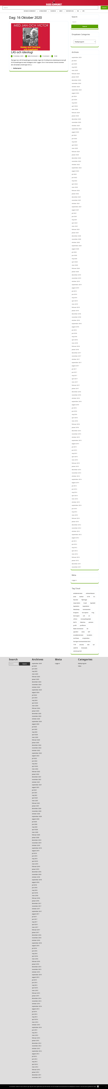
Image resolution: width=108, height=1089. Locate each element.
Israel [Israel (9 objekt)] (85, 603)
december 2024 (76, 80)
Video (83, 750)
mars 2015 (75, 460)
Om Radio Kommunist (30, 11)
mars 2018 (75, 343)
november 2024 (76, 83)
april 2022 (75, 184)
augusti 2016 (75, 405)
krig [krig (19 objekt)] (93, 613)
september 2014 (77, 479)
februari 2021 (76, 230)
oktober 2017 (76, 359)
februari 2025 (76, 74)
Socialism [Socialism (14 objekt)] (89, 635)
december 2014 (76, 470)
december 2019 (76, 275)
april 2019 (75, 301)
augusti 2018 (75, 327)
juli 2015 (74, 447)
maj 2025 (74, 67)
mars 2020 (75, 265)
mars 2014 (75, 499)
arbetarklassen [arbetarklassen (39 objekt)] (90, 594)
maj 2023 (74, 142)
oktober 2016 (76, 398)
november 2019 (76, 278)
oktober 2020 (76, 243)
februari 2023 (76, 152)
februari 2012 (76, 557)
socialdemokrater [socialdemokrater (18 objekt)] (78, 635)
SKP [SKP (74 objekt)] (89, 632)
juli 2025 (74, 61)
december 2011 (76, 564)
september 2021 (77, 207)
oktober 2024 (76, 87)
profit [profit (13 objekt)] (75, 626)
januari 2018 (75, 350)
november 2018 (76, 317)
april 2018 (75, 340)
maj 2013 (74, 512)
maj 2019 (74, 298)
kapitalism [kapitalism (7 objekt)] (76, 606)
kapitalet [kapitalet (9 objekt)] (92, 603)
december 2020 (76, 236)
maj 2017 (74, 376)
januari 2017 (75, 389)
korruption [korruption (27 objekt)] (85, 613)
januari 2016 (75, 428)
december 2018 (76, 314)
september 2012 (77, 535)
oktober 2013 (76, 502)
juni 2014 (74, 489)
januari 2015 (75, 466)
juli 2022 (74, 174)
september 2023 (77, 129)
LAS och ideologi (22, 52)
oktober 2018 (76, 320)
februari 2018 (76, 346)
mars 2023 (75, 148)
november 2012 (76, 528)
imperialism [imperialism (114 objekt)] (76, 603)
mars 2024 (75, 109)
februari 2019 (76, 307)
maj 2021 (74, 220)
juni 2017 (74, 372)
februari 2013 (76, 518)
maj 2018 (74, 337)
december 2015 (76, 431)
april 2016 (75, 418)
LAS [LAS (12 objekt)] (84, 616)
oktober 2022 (76, 165)
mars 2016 (75, 421)
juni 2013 (74, 509)
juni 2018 (74, 333)
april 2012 (75, 551)
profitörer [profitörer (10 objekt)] (83, 626)
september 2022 (77, 168)
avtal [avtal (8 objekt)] (74, 597)
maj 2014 (74, 492)
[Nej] (106, 1086)
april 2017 (75, 379)
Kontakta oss (70, 11)
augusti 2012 (75, 538)
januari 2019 (75, 311)
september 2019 (77, 285)
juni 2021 (74, 217)
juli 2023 (74, 135)
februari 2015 (76, 463)
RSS (78, 11)
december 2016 (76, 392)
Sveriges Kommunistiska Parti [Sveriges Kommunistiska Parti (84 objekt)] (81, 642)
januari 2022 (75, 194)
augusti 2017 (75, 366)
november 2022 (76, 161)
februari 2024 (76, 113)
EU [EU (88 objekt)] (94, 597)
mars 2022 (75, 187)
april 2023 (75, 145)
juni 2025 (74, 64)
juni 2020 (74, 255)
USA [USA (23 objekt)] (88, 645)
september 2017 (77, 363)
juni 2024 (74, 100)
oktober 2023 (76, 126)
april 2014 (75, 496)
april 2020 (75, 262)
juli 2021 (74, 213)
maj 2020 (74, 259)
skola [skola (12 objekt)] (83, 632)
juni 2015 (74, 450)
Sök (83, 11)
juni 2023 (74, 139)
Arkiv (60, 11)
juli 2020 (74, 252)
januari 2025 (75, 77)
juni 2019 (74, 294)
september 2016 (77, 402)
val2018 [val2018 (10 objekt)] (75, 648)
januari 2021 (75, 233)
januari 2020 (75, 272)
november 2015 (76, 434)
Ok (98, 1086)
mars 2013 (75, 515)
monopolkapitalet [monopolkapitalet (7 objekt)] (86, 619)
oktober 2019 (76, 281)
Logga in (74, 580)
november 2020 (76, 239)
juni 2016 (74, 411)
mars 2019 (75, 304)
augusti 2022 (75, 171)
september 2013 (77, 505)
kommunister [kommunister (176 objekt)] (87, 610)
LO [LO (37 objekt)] (89, 616)
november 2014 (76, 473)
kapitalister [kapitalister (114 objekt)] (86, 606)
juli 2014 (74, 486)
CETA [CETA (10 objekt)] (88, 597)
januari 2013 (75, 522)
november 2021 (76, 200)
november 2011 (76, 567)
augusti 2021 (75, 210)
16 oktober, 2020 (18, 56)
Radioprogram (17, 68)
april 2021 (75, 223)
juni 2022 (74, 178)
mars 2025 (75, 70)
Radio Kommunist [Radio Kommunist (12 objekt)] (78, 629)
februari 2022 (76, 191)
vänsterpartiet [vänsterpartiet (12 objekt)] (77, 651)
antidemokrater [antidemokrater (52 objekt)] (77, 594)
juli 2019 (74, 291)
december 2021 (76, 197)
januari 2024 (75, 116)
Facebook (53, 11)
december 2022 (76, 158)
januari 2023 (75, 155)
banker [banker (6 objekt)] (81, 597)
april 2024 (75, 106)
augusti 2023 (75, 132)
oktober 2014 (76, 476)
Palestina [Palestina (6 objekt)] (82, 622)
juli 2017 (74, 369)
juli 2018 (74, 330)
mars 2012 (75, 554)
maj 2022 (74, 181)
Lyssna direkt (43, 11)
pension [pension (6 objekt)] (91, 622)
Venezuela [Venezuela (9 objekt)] (84, 648)
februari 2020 (76, 268)
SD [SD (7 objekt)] (87, 629)
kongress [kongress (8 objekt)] (76, 613)
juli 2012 (74, 541)
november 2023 (76, 122)
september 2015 (77, 440)
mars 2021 (75, 226)
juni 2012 (74, 544)
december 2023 (76, 119)
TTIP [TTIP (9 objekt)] (74, 645)
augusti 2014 (75, 483)
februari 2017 (76, 385)
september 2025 (77, 58)
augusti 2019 (75, 288)
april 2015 (75, 457)
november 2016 (76, 395)
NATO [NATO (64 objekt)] (75, 622)
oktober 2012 (76, 531)
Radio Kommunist (33, 56)
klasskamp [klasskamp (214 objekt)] (76, 610)
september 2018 (77, 324)
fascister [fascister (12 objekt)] (75, 600)
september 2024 (77, 90)
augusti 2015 (75, 444)
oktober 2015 (76, 437)
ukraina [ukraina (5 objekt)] (81, 645)
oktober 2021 (76, 204)
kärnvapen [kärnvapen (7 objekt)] (76, 616)
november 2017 (76, 356)
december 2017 (76, 353)
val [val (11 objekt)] (93, 645)
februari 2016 (76, 424)
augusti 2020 (75, 249)
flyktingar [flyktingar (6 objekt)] (84, 600)
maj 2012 (74, 548)
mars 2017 (75, 382)
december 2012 (76, 525)
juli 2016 (74, 408)
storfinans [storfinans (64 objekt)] (76, 638)
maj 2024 (74, 103)
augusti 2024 (75, 93)
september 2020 (77, 246)
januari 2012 (75, 561)
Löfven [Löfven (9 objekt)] (75, 619)
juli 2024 (74, 96)
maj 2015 (74, 453)
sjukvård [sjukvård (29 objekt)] (75, 632)
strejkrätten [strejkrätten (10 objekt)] (85, 638)
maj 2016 (74, 415)
